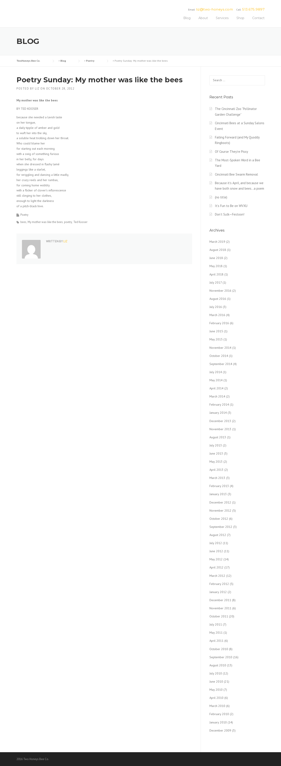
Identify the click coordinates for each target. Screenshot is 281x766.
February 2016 (219, 323)
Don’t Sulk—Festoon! (229, 214)
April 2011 (216, 641)
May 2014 (216, 380)
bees (23, 222)
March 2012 (217, 576)
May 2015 (216, 339)
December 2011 (220, 600)
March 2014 (217, 396)
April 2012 (216, 567)
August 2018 (217, 250)
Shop (240, 18)
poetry (68, 222)
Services (222, 18)
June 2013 (216, 453)
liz (37, 88)
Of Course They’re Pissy (231, 151)
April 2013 (216, 470)
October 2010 (218, 649)
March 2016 (217, 315)
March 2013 (217, 478)
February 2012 (219, 584)
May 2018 (216, 266)
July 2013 (215, 445)
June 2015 (216, 331)
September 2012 (220, 527)
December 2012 (220, 502)
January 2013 (218, 494)
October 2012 (218, 519)
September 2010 (220, 657)
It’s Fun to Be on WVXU (231, 206)
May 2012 (216, 559)
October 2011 (218, 616)
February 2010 (219, 714)
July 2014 (215, 372)
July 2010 (215, 673)
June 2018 (216, 258)
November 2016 (220, 291)
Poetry (24, 215)
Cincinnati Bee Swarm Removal (236, 174)
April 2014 (216, 388)
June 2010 (216, 681)
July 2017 (215, 282)
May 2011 (216, 633)
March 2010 (217, 706)
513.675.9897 (253, 9)
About (203, 18)
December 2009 (220, 730)
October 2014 (218, 356)
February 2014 (219, 404)
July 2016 (215, 307)
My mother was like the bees (45, 222)
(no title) (221, 197)
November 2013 (220, 429)
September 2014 (220, 364)
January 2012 (218, 592)
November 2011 (220, 608)
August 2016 (217, 299)
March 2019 (217, 242)
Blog (187, 18)
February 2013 (219, 486)
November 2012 (220, 510)
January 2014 (218, 413)
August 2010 (217, 665)
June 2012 (216, 551)
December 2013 (220, 421)
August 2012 (217, 535)
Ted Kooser (80, 222)
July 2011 (215, 624)
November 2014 (220, 348)
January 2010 (218, 722)
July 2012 (215, 543)
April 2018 (216, 274)
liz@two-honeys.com (214, 9)
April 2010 (216, 698)
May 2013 (216, 462)
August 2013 (217, 437)
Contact (258, 18)
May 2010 (216, 690)
